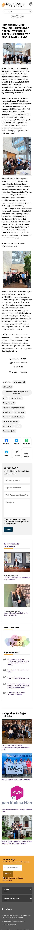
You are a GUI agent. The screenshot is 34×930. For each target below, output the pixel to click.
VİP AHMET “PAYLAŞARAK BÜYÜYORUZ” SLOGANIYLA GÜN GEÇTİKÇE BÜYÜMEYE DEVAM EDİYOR (18, 662)
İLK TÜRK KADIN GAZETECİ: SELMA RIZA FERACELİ (16, 694)
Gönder (8, 529)
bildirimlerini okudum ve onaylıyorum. (14, 879)
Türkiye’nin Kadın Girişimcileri (11, 545)
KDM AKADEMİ (19, 382)
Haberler (15, 359)
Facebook (6, 441)
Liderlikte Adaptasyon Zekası (13, 407)
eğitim (18, 426)
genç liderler (7, 426)
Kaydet (13, 372)
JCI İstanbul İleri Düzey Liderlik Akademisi (17, 392)
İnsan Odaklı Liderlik (10, 421)
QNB (5, 398)
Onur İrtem (7, 412)
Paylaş (23, 372)
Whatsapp (26, 441)
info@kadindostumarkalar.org (14, 921)
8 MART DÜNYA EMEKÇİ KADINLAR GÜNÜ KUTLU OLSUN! (18, 678)
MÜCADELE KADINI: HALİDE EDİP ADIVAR (18, 671)
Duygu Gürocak (8, 403)
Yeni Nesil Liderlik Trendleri (13, 417)
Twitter (16, 441)
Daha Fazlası (26, 453)
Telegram (17, 453)
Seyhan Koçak (20, 412)
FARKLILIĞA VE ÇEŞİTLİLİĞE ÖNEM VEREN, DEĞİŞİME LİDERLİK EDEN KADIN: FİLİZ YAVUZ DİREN (19, 686)
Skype (7, 453)
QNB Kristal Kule (16, 398)
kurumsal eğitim (9, 431)
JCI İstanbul (7, 387)
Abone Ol (8, 874)
